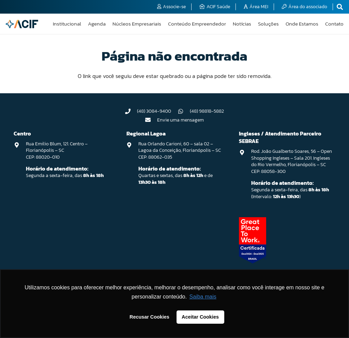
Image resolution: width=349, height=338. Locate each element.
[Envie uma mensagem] (151, 120)
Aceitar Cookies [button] (200, 317)
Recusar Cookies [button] (149, 317)
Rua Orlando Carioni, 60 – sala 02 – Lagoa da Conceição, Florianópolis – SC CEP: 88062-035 (179, 150)
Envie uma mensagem (180, 120)
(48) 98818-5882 (207, 111)
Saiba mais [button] (202, 297)
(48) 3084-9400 (154, 111)
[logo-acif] (21, 24)
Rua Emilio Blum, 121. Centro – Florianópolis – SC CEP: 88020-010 (57, 150)
